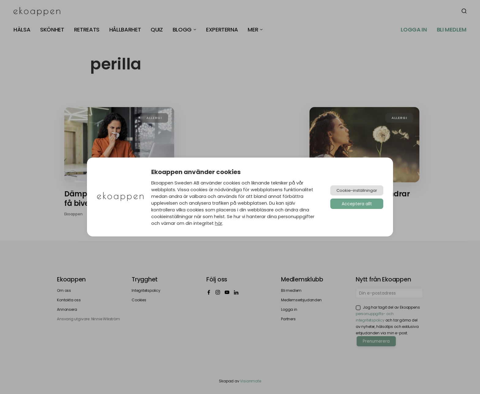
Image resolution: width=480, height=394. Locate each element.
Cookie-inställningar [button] (356, 190)
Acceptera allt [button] (357, 204)
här (218, 223)
